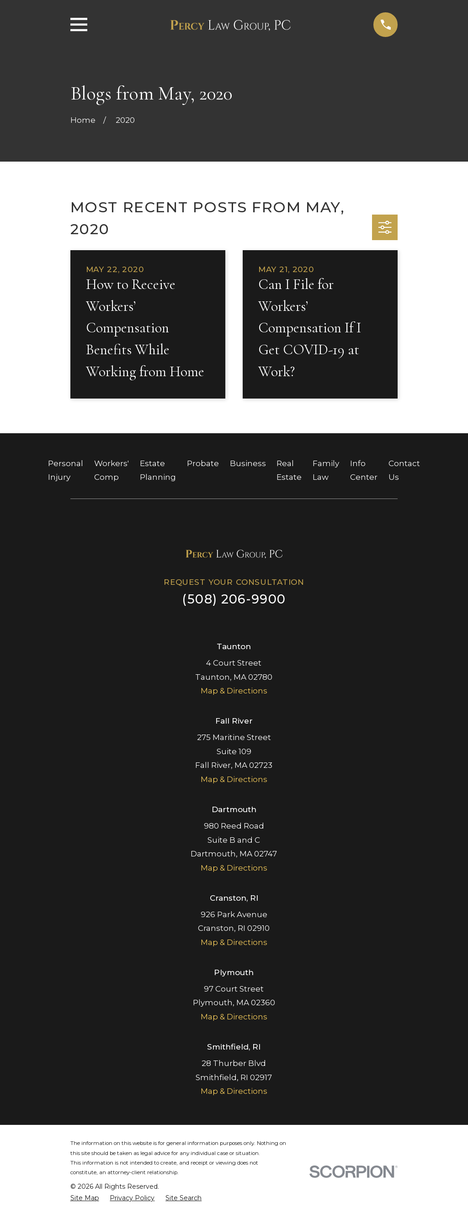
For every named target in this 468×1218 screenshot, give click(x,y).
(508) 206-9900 (234, 599)
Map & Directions (234, 690)
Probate (203, 463)
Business (248, 463)
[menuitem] (84, 1198)
